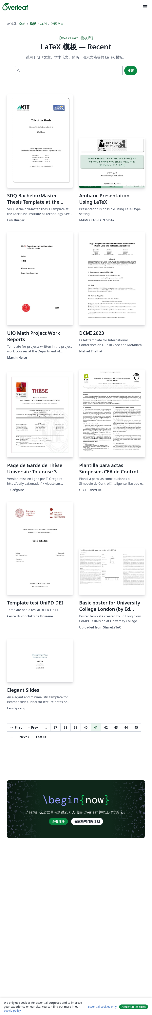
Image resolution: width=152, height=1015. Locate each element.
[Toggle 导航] (145, 7)
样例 (43, 24)
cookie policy (12, 1010)
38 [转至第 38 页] (65, 727)
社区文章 (57, 24)
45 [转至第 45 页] (136, 727)
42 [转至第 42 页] (106, 727)
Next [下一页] (24, 737)
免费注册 (58, 821)
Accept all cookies (134, 1007)
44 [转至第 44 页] (126, 727)
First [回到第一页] (16, 727)
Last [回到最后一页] (41, 737)
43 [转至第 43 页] (116, 727)
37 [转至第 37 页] (55, 727)
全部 (22, 24)
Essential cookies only (102, 1006)
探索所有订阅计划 (87, 821)
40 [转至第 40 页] (85, 727)
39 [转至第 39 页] (75, 727)
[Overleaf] (15, 6)
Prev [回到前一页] (33, 727)
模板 (33, 24)
